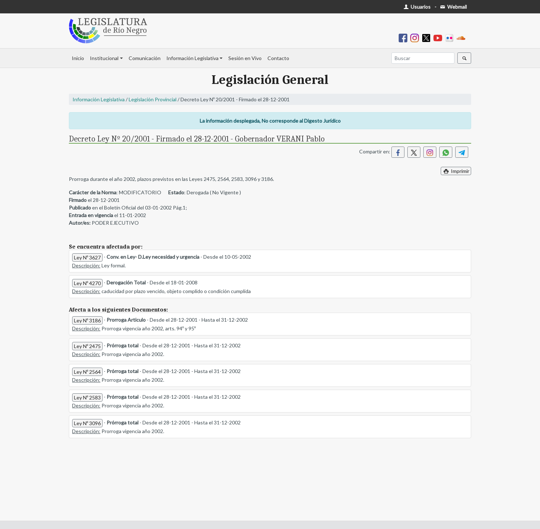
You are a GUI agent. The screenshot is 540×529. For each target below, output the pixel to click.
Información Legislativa (192, 58)
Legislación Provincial (152, 99)
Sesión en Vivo (245, 58)
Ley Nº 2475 (87, 346)
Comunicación (145, 58)
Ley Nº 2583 (87, 397)
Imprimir (456, 171)
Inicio (78, 58)
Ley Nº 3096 (87, 423)
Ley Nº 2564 (87, 372)
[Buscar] (422, 58)
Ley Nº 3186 (87, 320)
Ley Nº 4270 (87, 283)
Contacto (278, 58)
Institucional (104, 58)
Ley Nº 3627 (87, 257)
